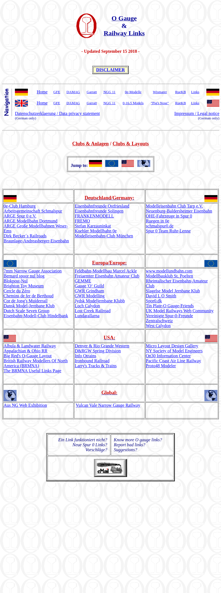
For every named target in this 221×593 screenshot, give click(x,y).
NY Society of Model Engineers (174, 350)
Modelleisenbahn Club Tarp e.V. (174, 206)
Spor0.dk (154, 300)
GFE (56, 92)
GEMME (83, 281)
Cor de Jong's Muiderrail (26, 300)
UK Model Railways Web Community (180, 310)
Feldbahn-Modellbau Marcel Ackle (106, 271)
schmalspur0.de (159, 226)
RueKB (180, 92)
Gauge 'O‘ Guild (89, 286)
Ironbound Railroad (92, 360)
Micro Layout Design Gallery (172, 345)
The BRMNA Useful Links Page (32, 370)
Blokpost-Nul (16, 281)
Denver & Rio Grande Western (102, 345)
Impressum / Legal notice (196, 113)
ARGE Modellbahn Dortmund (30, 221)
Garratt (92, 92)
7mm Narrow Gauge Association (33, 271)
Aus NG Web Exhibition (25, 405)
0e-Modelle (133, 92)
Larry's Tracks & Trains (96, 365)
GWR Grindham (89, 290)
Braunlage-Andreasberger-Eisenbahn (36, 240)
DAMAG (73, 92)
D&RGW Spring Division (98, 350)
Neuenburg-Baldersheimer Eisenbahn (179, 211)
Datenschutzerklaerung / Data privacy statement (57, 113)
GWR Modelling (89, 295)
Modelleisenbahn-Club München (104, 235)
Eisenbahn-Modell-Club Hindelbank (36, 315)
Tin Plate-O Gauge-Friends (170, 305)
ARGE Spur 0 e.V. (20, 216)
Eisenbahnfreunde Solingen (99, 211)
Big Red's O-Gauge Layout (28, 355)
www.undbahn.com (169, 271)
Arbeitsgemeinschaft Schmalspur (33, 211)
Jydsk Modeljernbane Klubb (100, 300)
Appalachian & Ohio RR (26, 350)
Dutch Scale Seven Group (26, 310)
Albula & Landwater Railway (30, 345)
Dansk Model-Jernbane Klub (29, 305)
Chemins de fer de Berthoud (28, 295)
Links (195, 92)
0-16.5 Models (133, 103)
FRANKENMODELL (94, 216)
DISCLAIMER (110, 69)
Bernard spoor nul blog (24, 276)
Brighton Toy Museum (24, 286)
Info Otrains (85, 355)
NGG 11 (109, 92)
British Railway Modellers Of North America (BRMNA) (36, 363)
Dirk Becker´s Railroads (25, 235)
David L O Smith (161, 295)
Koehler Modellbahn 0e (96, 231)
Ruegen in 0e (157, 221)
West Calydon (158, 325)
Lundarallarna (87, 315)
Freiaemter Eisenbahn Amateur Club (107, 276)
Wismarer (160, 92)
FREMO (82, 221)
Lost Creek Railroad (92, 310)
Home (42, 92)
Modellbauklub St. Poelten (169, 276)
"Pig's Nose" (160, 103)
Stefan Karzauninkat (93, 226)
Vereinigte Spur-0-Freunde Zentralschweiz (169, 318)
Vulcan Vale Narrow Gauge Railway (108, 405)
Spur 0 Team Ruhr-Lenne (168, 231)
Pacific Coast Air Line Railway (173, 360)
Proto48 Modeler (161, 365)
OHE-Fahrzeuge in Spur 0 (169, 216)
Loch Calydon (87, 305)
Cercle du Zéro (17, 290)
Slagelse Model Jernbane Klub (173, 290)
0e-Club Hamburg (20, 206)
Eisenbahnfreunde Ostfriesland (102, 206)
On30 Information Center (168, 355)
